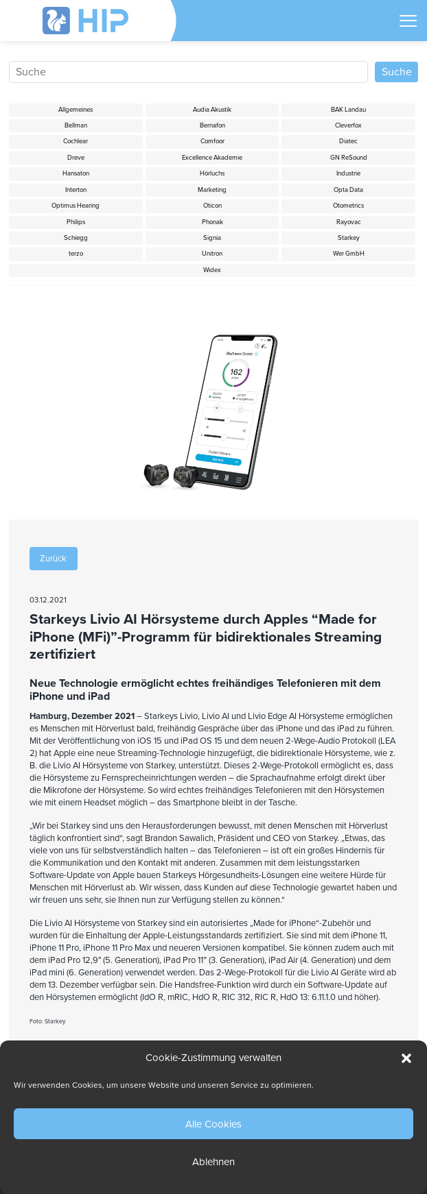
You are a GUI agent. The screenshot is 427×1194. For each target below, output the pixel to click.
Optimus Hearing (75, 206)
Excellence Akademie (212, 158)
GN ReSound (348, 158)
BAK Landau (348, 110)
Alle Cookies (213, 1124)
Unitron (212, 253)
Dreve (75, 158)
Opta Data (348, 190)
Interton (75, 190)
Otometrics (348, 206)
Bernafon (212, 125)
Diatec (348, 141)
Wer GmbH (349, 253)
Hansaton (75, 173)
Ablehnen (213, 1162)
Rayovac (348, 222)
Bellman (76, 125)
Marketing (212, 190)
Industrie (348, 173)
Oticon (212, 206)
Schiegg (76, 238)
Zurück (53, 558)
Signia (212, 238)
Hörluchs (212, 173)
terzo (76, 253)
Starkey (349, 238)
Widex (212, 270)
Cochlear (75, 141)
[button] (406, 1058)
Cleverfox (348, 125)
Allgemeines (75, 110)
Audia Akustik (212, 110)
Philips (76, 222)
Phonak (212, 222)
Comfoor (212, 141)
